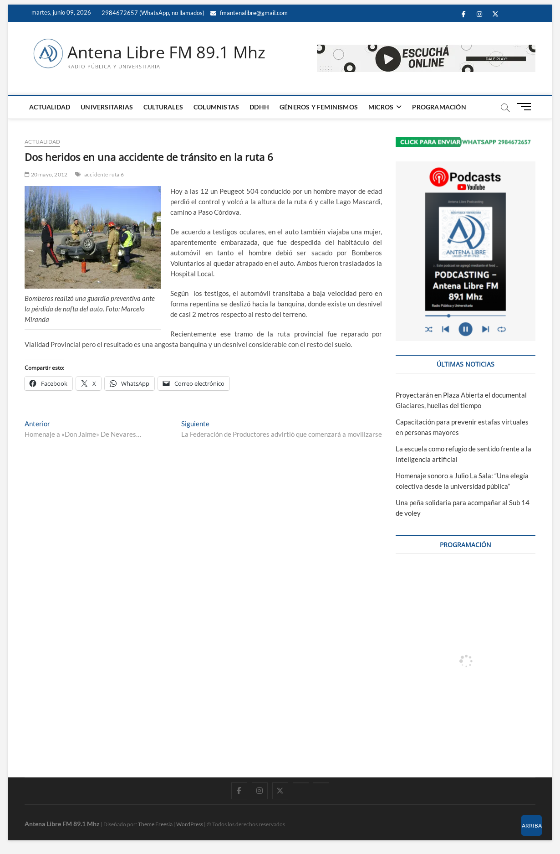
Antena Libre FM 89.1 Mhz (166, 52)
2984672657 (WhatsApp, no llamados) (152, 12)
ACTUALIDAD (49, 107)
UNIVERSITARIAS (107, 107)
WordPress (189, 824)
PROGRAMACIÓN (439, 107)
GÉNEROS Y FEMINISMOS (319, 107)
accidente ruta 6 (104, 174)
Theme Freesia (155, 824)
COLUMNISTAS (216, 107)
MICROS (380, 107)
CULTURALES (163, 107)
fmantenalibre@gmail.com (249, 12)
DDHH (259, 107)
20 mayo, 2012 (46, 174)
